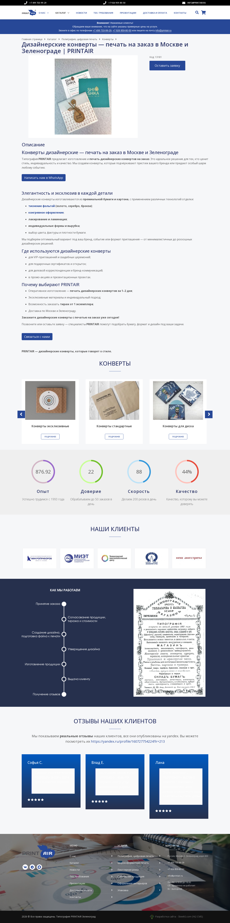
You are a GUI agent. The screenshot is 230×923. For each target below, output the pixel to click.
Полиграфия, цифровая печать (79, 39)
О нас (42, 12)
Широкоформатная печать (133, 862)
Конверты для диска (178, 426)
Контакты (180, 12)
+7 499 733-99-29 (37, 2)
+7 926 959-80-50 (116, 2)
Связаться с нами (37, 337)
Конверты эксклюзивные (50, 426)
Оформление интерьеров (132, 883)
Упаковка (123, 890)
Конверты (107, 39)
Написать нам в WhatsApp (43, 178)
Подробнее (50, 436)
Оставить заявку (167, 65)
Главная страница (32, 39)
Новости (81, 12)
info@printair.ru (196, 2)
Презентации (128, 12)
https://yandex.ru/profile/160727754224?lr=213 (128, 741)
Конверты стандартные (114, 426)
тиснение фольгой (41, 206)
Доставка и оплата (155, 12)
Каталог (60, 12)
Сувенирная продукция (131, 876)
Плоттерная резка (128, 869)
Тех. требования (103, 12)
